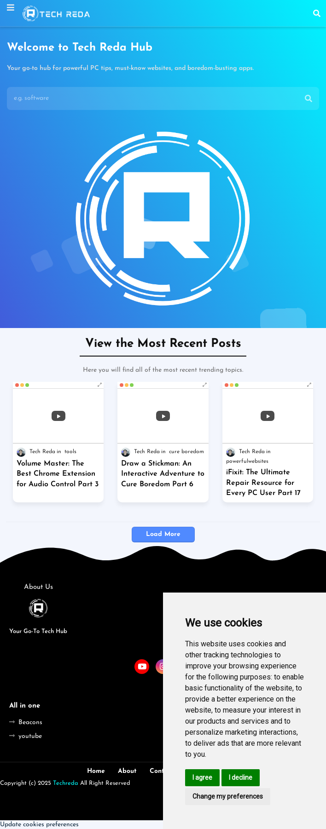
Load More (163, 534)
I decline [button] (240, 777)
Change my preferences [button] (227, 796)
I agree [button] (202, 777)
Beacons (30, 722)
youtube (30, 736)
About (127, 771)
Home (96, 771)
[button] (317, 13)
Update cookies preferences (39, 824)
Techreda (65, 783)
